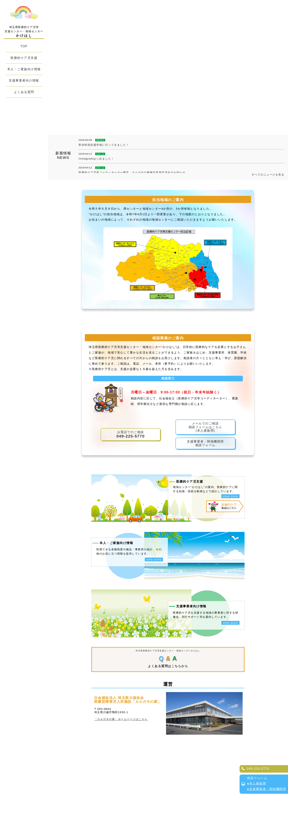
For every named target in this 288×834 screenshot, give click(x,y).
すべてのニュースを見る (268, 174)
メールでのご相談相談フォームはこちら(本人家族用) (205, 427)
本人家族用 (257, 783)
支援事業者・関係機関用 (267, 789)
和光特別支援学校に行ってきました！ (104, 144)
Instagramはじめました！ (96, 158)
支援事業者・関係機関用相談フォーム (205, 443)
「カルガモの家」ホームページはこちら (121, 719)
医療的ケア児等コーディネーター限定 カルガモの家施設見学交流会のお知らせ (132, 172)
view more (230, 496)
